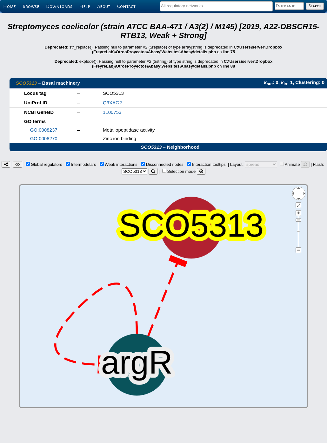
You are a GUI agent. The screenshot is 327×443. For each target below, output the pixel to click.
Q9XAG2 (112, 102)
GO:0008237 (43, 130)
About (103, 6)
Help (84, 6)
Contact (126, 6)
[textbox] (216, 6)
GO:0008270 (43, 138)
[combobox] (216, 6)
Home (9, 6)
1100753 (112, 112)
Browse (31, 6)
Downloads (59, 6)
